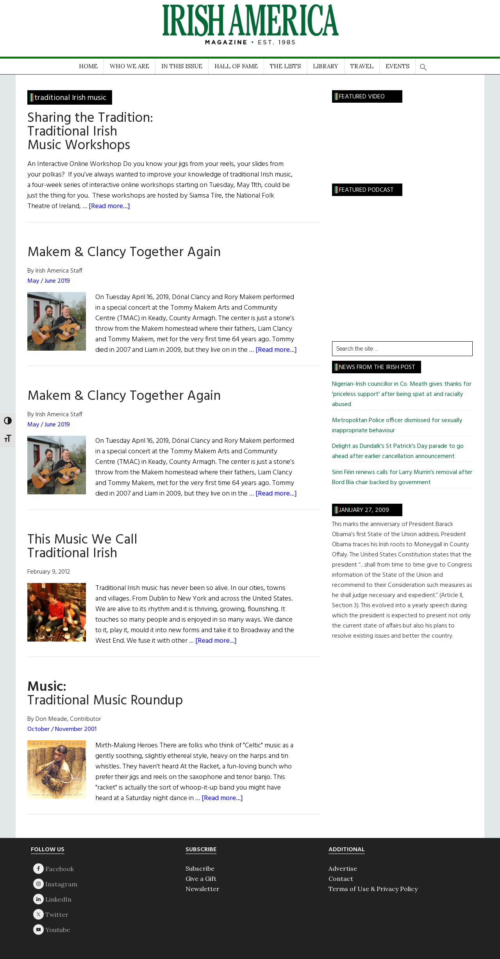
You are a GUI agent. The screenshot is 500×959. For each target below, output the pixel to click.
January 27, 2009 (364, 510)
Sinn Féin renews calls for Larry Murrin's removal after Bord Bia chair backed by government (402, 477)
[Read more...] (109, 206)
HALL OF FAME (236, 66)
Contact (341, 878)
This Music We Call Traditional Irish (82, 547)
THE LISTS (285, 66)
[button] (423, 64)
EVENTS (397, 66)
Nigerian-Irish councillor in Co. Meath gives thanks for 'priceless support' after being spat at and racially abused (401, 394)
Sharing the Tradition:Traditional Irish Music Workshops (90, 132)
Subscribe (200, 868)
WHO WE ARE (129, 66)
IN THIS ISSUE (181, 66)
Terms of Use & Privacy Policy (373, 889)
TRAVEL (361, 66)
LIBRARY (325, 66)
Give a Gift (201, 878)
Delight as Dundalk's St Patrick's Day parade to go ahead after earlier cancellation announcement (398, 451)
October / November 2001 (61, 729)
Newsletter (203, 889)
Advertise (343, 868)
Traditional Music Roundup (105, 694)
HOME (88, 66)
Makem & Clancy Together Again (124, 253)
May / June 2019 (48, 281)
